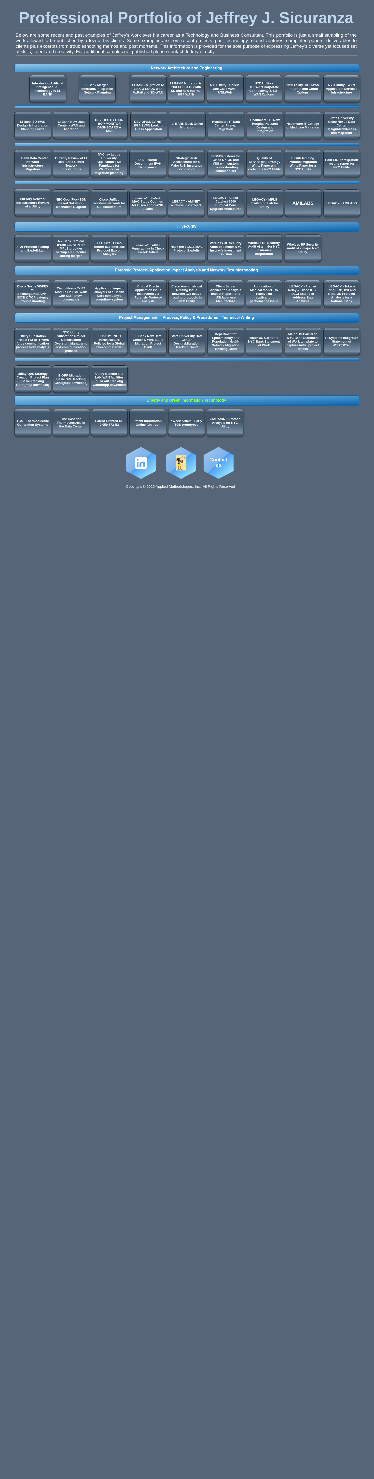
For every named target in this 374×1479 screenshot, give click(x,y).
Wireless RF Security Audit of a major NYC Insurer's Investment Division (226, 248)
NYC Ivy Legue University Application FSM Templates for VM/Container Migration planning (109, 164)
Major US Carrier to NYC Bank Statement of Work (264, 341)
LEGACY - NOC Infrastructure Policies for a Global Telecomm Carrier (109, 341)
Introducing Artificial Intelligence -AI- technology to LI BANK (47, 88)
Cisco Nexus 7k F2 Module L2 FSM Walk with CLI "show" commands (71, 293)
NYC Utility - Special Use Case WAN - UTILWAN (225, 88)
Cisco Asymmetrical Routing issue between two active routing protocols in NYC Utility (186, 293)
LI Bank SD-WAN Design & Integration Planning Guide (32, 125)
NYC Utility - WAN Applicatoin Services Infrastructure (341, 88)
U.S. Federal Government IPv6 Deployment (148, 163)
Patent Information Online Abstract (148, 422)
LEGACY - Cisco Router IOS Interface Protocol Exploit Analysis (109, 248)
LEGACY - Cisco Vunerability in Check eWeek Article (148, 248)
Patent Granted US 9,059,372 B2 (109, 422)
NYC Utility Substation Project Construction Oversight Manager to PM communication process (71, 341)
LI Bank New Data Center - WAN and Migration (71, 125)
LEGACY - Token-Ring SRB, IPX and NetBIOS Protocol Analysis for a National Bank (342, 293)
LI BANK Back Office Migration (187, 125)
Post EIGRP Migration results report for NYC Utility (341, 163)
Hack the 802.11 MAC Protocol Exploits (187, 248)
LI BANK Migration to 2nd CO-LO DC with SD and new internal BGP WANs (186, 88)
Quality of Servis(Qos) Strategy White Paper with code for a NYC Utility (264, 163)
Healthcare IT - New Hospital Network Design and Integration (265, 125)
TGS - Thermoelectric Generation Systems (32, 422)
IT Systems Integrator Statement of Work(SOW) (341, 341)
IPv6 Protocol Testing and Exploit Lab (32, 248)
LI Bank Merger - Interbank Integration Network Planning (97, 88)
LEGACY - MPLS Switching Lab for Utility (264, 203)
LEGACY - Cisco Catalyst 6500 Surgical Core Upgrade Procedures (225, 203)
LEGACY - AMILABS (341, 203)
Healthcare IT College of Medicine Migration (302, 125)
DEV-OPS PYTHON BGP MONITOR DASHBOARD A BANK (109, 125)
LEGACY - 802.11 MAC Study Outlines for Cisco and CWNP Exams (147, 203)
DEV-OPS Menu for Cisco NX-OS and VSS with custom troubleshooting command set (225, 163)
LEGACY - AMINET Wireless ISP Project (185, 203)
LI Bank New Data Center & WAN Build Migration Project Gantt (148, 341)
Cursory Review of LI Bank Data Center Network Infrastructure (71, 163)
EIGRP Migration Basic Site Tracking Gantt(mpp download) (71, 379)
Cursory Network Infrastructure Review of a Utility (32, 202)
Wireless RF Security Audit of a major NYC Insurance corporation (264, 248)
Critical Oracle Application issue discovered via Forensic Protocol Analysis (148, 293)
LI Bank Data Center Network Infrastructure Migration (32, 163)
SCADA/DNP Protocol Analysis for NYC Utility (224, 422)
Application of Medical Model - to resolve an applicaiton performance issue (264, 293)
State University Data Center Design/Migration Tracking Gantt (187, 341)
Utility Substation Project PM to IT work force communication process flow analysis (32, 341)
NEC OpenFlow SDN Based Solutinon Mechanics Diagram (71, 203)
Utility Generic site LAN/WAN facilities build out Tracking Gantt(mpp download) (109, 379)
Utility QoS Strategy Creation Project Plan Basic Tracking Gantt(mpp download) (32, 379)
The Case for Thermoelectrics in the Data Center (71, 422)
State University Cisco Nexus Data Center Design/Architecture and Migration (341, 125)
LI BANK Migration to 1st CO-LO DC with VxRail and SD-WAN (148, 88)
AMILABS (303, 203)
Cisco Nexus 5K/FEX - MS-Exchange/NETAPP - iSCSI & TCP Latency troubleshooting (32, 293)
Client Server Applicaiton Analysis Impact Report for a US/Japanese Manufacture (225, 293)
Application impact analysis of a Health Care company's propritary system (109, 293)
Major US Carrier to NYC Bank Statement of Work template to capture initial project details (303, 341)
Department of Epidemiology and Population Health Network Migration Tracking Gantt (225, 341)
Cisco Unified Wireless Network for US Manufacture (109, 203)
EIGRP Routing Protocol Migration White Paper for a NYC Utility (303, 163)
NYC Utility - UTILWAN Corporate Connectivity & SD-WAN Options (264, 88)
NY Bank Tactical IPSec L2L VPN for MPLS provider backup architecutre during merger (71, 248)
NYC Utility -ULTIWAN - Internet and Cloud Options (302, 88)
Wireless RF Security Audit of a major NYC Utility (303, 248)
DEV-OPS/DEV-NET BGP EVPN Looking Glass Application (148, 125)
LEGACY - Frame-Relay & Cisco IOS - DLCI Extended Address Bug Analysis (303, 293)
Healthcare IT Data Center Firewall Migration (226, 125)
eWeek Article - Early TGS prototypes (186, 422)
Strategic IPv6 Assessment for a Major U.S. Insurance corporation (186, 163)
